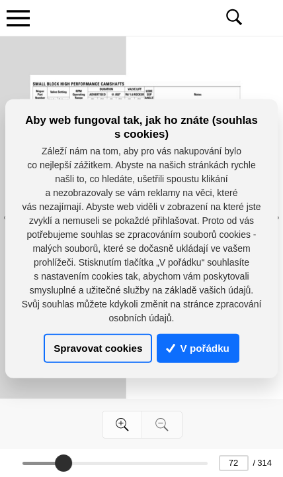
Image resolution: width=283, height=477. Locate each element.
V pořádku (197, 348)
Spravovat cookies (98, 348)
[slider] (63, 463)
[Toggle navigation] (18, 18)
